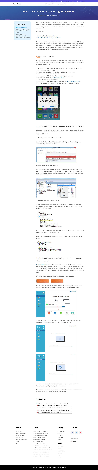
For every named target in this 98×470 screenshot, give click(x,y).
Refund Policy (60, 452)
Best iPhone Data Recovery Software (41, 453)
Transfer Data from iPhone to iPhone (41, 445)
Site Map (59, 439)
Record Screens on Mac (38, 441)
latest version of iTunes (59, 77)
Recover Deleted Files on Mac (39, 437)
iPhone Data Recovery (20, 435)
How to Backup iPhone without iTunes (47, 36)
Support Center (61, 446)
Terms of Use (60, 435)
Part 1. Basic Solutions (21, 27)
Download (51, 1)
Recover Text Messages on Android (40, 431)
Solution (67, 1)
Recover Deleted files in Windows (40, 435)
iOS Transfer (18, 443)
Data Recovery (19, 431)
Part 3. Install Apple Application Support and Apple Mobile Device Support (23, 36)
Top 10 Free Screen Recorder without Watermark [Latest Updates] (53, 403)
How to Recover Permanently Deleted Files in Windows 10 (51, 407)
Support (62, 1)
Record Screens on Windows (39, 439)
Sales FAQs (60, 448)
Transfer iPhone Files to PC (38, 443)
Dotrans (17, 441)
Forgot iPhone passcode (73, 81)
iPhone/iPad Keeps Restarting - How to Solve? (49, 37)
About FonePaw (61, 431)
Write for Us (60, 457)
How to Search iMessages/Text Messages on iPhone (49, 412)
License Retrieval (61, 450)
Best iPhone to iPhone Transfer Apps (41, 456)
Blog (73, 1)
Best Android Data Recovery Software (41, 451)
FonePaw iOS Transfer (42, 265)
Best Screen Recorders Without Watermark (42, 449)
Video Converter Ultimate (21, 439)
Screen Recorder (19, 437)
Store (57, 1)
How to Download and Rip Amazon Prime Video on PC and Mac (52, 405)
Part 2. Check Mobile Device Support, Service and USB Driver (22, 31)
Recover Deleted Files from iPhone (40, 433)
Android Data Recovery (21, 433)
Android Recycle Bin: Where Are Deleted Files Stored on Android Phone (54, 410)
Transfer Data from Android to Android (41, 447)
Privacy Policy (60, 437)
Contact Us (60, 433)
